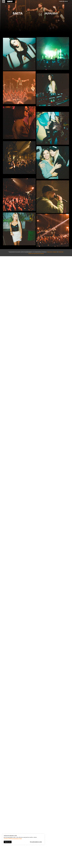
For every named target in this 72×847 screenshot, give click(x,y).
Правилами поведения (52, 252)
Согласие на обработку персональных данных (13, 838)
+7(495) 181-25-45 (63, 1)
